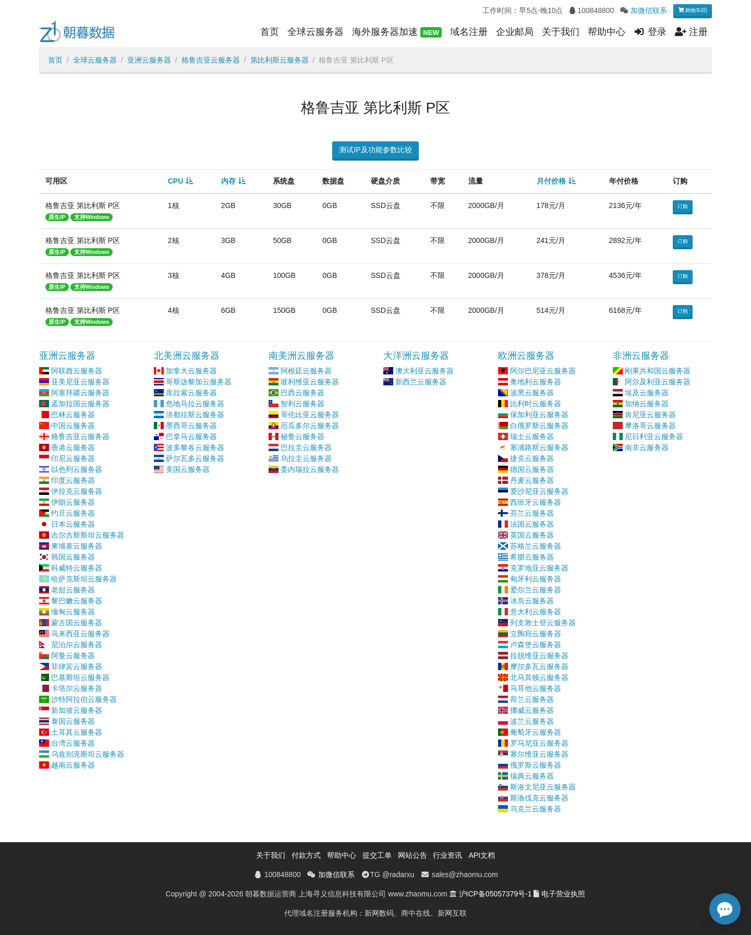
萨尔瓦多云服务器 (195, 458)
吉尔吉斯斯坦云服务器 (87, 535)
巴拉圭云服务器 (306, 447)
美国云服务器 (188, 469)
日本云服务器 (73, 524)
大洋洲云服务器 (416, 355)
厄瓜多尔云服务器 (310, 425)
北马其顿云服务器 (539, 677)
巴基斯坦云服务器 (80, 677)
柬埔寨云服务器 (76, 546)
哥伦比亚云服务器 (310, 414)
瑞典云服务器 (532, 776)
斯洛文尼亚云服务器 (543, 787)
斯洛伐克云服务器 (539, 798)
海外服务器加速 (397, 32)
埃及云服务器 (647, 392)
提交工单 (377, 855)
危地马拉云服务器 (195, 403)
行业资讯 (447, 855)
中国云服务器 (73, 425)
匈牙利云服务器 (535, 579)
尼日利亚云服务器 (654, 436)
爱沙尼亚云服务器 (539, 491)
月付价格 (551, 181)
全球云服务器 (315, 32)
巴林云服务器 (73, 414)
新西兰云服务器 (420, 382)
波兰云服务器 (532, 721)
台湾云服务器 (73, 743)
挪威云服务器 (532, 710)
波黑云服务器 (532, 392)
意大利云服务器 (535, 612)
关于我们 (560, 32)
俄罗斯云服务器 (535, 765)
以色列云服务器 (76, 469)
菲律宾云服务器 (76, 666)
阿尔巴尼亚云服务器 (543, 371)
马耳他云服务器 (535, 688)
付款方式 (306, 855)
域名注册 (469, 32)
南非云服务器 (647, 447)
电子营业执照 (563, 894)
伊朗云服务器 (73, 502)
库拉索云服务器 (191, 392)
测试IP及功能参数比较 (375, 149)
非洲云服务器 (641, 355)
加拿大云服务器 (191, 371)
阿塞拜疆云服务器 (80, 392)
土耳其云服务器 (76, 732)
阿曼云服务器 (73, 655)
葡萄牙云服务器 (535, 732)
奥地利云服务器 (535, 382)
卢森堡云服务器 (535, 644)
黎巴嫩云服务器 (76, 601)
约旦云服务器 (73, 513)
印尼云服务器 (73, 458)
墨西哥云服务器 (191, 425)
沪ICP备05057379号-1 (495, 894)
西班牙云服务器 (535, 502)
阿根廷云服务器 (306, 371)
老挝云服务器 (73, 590)
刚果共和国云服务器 (658, 371)
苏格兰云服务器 (535, 546)
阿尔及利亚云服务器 (658, 382)
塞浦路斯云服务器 (539, 447)
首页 (269, 32)
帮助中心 (606, 32)
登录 (650, 32)
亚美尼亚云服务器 (80, 382)
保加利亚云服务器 (539, 414)
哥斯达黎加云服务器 (199, 382)
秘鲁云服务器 (302, 436)
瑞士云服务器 (532, 436)
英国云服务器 (532, 535)
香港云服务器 (73, 447)
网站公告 (412, 855)
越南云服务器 (73, 765)
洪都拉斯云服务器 (195, 414)
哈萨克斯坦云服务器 (84, 579)
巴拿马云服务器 (191, 436)
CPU (176, 181)
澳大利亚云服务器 (424, 371)
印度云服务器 (73, 480)
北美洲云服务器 (187, 355)
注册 (691, 32)
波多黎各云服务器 (195, 447)
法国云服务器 (532, 524)
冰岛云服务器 (532, 601)
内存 (228, 181)
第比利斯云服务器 (279, 60)
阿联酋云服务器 (76, 371)
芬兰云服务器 (532, 513)
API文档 (481, 855)
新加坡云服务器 (76, 710)
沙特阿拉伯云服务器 (84, 699)
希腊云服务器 (532, 557)
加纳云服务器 (647, 403)
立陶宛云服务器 (535, 633)
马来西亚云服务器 (80, 633)
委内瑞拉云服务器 (310, 469)
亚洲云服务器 (149, 60)
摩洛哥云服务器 (650, 425)
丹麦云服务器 (532, 480)
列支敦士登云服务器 (543, 622)
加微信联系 (649, 10)
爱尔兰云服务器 (535, 590)
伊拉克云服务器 (76, 491)
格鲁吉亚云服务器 (210, 60)
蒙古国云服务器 (76, 622)
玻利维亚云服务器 (310, 382)
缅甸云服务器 (73, 612)
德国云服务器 (532, 469)
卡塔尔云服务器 (76, 688)
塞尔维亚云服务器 (539, 754)
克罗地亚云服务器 (539, 568)
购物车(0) (692, 10)
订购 (682, 206)
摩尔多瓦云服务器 (539, 666)
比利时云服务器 (535, 403)
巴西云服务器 (302, 392)
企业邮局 (515, 32)
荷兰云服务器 (532, 699)
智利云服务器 (302, 403)
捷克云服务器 (532, 458)
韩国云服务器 (73, 557)
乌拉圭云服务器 (306, 458)
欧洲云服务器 (526, 355)
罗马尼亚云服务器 (539, 743)
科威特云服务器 (76, 568)
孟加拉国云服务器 (80, 403)
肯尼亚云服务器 (650, 414)
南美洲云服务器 (301, 355)
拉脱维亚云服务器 (539, 655)
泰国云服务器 (73, 721)
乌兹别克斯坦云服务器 (87, 754)
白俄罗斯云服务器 (539, 425)
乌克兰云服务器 (535, 809)
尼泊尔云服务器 (76, 644)
